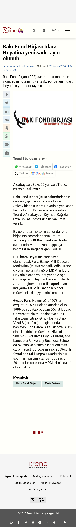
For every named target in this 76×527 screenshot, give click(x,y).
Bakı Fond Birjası (27, 383)
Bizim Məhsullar (25, 483)
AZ (54, 30)
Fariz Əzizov (52, 383)
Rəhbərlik (66, 476)
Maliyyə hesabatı (43, 476)
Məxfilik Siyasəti (51, 483)
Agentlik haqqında (15, 476)
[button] (6, 94)
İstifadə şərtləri (38, 489)
